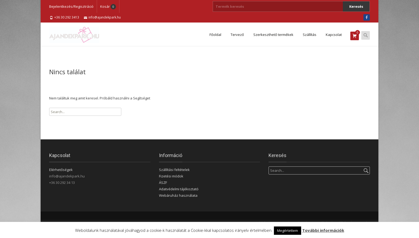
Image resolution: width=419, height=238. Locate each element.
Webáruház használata (178, 195)
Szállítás (309, 34)
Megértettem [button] (287, 230)
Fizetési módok (171, 176)
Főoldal (215, 34)
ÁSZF (163, 182)
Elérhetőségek (61, 169)
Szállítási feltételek (174, 169)
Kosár (108, 6)
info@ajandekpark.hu (104, 17)
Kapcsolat (334, 34)
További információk (323, 230)
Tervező (237, 34)
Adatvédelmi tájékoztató (179, 189)
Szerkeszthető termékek (273, 34)
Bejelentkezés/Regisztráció (71, 6)
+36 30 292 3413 (66, 17)
